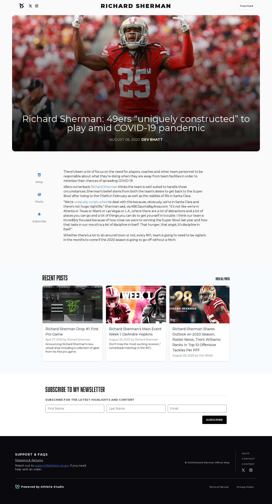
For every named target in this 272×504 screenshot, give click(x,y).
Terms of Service (219, 486)
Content (248, 464)
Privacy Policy (245, 486)
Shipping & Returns (29, 460)
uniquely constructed (91, 202)
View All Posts (223, 279)
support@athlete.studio (52, 465)
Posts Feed (246, 6)
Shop (246, 453)
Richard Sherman (104, 187)
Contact (248, 458)
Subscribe (214, 419)
